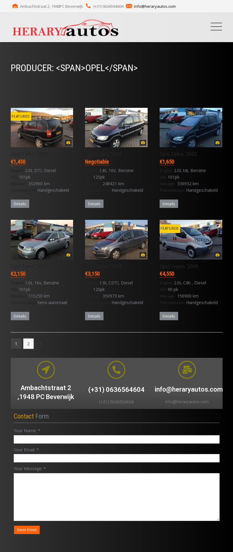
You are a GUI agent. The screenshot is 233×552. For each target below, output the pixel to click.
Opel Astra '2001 (29, 266)
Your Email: (26, 450)
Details (20, 203)
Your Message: (30, 468)
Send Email (27, 530)
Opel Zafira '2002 (178, 154)
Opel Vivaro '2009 (179, 266)
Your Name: (27, 430)
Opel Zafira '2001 (29, 154)
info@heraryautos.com (155, 6)
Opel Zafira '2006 (103, 266)
